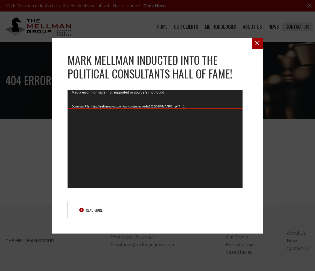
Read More (91, 210)
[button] (257, 43)
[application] (155, 139)
